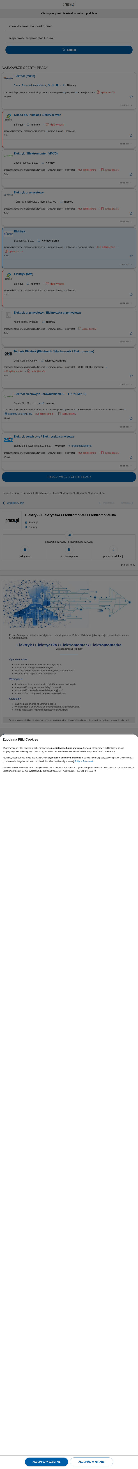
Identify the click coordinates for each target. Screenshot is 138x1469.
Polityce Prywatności (84, 761)
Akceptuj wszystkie (47, 1461)
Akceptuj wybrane (91, 1461)
